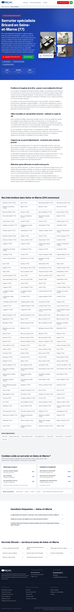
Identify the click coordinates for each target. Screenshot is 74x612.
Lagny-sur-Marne (45, 296)
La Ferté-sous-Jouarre (62, 291)
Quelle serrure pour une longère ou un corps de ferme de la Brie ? (37, 519)
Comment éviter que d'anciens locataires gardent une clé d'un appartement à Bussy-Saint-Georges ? (37, 524)
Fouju (24, 275)
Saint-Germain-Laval (46, 368)
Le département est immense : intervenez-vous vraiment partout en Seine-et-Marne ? (37, 515)
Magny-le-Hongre (9, 315)
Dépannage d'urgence (6, 589)
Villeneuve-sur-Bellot (44, 416)
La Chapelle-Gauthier (8, 291)
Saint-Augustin (26, 364)
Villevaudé (7, 420)
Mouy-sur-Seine (45, 337)
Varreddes (7, 405)
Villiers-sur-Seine (63, 420)
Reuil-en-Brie (44, 361)
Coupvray (43, 249)
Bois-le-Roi (62, 206)
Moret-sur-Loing (27, 333)
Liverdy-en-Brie (45, 305)
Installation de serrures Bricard (8, 600)
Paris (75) (4, 436)
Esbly (60, 263)
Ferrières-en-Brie (63, 267)
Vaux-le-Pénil (26, 405)
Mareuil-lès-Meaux (27, 315)
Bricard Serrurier (5, 6)
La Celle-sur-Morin (63, 287)
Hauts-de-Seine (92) (14, 436)
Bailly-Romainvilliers (46, 202)
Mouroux (7, 337)
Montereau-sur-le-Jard (8, 329)
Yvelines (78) (50, 436)
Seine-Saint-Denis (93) (27, 436)
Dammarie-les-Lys (27, 258)
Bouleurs (25, 212)
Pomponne (7, 357)
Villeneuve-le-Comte (10, 415)
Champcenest (44, 225)
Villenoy (61, 415)
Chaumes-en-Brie (9, 236)
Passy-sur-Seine (45, 349)
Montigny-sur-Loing (46, 328)
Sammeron (25, 384)
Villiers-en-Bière (27, 420)
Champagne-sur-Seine (26, 226)
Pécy (60, 349)
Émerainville (44, 263)
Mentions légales (54, 589)
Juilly (42, 287)
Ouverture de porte (6, 592)
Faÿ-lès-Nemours (45, 267)
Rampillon (7, 361)
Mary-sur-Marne (63, 315)
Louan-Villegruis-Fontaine (63, 310)
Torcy (42, 398)
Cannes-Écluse (8, 221)
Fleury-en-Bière (27, 271)
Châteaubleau (26, 230)
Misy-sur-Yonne (63, 319)
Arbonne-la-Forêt (9, 202)
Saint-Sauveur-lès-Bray (27, 380)
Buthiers (61, 216)
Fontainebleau (62, 271)
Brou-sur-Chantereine (26, 216)
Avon (24, 202)
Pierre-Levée (44, 353)
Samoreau (61, 384)
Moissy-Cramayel (27, 322)
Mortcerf (61, 333)
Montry (6, 333)
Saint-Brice (43, 364)
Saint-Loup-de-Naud (26, 375)
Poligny (60, 353)
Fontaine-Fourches (45, 271)
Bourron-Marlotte (45, 212)
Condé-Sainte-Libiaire (44, 244)
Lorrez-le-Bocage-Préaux (45, 310)
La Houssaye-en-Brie (8, 297)
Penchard (7, 353)
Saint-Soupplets (63, 379)
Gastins (61, 275)
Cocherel (61, 239)
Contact (45, 2)
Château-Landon (9, 230)
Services (25, 2)
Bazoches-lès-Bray (63, 202)
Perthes (25, 353)
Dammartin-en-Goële (44, 259)
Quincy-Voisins (63, 357)
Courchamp (62, 249)
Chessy (43, 236)
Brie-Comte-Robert (9, 216)
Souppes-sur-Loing (46, 394)
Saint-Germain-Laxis (64, 368)
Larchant (61, 296)
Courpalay (7, 254)
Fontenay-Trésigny (9, 275)
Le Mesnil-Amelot (27, 301)
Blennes (43, 206)
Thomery (7, 398)
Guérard (43, 279)
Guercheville (62, 279)
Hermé (42, 283)
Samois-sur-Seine (45, 384)
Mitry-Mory (7, 322)
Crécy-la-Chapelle (45, 254)
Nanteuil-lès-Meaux (28, 341)
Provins (42, 357)
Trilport (61, 398)
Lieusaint (7, 305)
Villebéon (43, 411)
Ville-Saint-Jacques (28, 411)
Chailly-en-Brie (62, 221)
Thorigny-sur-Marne (28, 398)
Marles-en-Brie (44, 315)
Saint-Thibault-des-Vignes (9, 385)
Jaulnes (61, 283)
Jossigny (7, 287)
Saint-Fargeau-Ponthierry (27, 369)
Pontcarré (25, 357)
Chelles (25, 236)
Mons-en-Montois (45, 322)
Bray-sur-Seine (63, 212)
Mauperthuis (8, 319)
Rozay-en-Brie (62, 361)
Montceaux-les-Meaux (62, 323)
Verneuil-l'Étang (45, 405)
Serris (42, 390)
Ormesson (25, 345)
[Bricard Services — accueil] (7, 2)
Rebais (24, 361)
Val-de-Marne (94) (39, 436)
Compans (25, 243)
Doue (6, 263)
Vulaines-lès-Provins (26, 426)
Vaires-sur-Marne (45, 402)
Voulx (6, 425)
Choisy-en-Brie (27, 239)
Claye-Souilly (44, 239)
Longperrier (8, 309)
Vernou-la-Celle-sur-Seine (63, 406)
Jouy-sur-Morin (27, 287)
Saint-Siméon (44, 379)
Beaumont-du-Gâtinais (8, 207)
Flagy (6, 271)
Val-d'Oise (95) (59, 436)
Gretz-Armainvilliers (10, 279)
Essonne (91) (68, 436)
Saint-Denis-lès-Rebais (9, 369)
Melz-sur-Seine (44, 319)
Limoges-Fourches (27, 305)
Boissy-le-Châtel (9, 212)
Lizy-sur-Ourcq (63, 305)
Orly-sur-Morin (8, 345)
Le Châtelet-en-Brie (10, 301)
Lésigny (61, 301)
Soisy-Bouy (26, 394)
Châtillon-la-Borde (45, 230)
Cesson (43, 221)
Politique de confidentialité (56, 592)
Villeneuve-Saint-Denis (27, 416)
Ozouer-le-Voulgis (63, 345)
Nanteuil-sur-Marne (46, 341)
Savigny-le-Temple (27, 390)
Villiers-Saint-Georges (44, 421)
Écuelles (25, 263)
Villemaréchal (62, 411)
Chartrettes (62, 225)
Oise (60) (4, 439)
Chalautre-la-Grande (10, 225)
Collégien (7, 243)
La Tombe (25, 296)
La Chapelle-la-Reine (26, 291)
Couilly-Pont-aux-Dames (9, 249)
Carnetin (25, 221)
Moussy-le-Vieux (27, 337)
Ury (6, 402)
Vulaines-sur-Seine (46, 425)
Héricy (24, 283)
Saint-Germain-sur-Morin (9, 375)
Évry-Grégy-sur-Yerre (28, 267)
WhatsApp (28, 57)
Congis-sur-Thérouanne (63, 244)
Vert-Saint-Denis (9, 411)
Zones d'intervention (35, 2)
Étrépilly (7, 267)
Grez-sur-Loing (27, 279)
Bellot (24, 206)
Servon (60, 390)
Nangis (7, 341)
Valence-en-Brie (63, 402)
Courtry (24, 254)
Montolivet (61, 328)
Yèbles (60, 425)
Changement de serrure (7, 594)
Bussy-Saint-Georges (44, 216)
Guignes (7, 283)
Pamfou (7, 349)
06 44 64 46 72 (58, 573)
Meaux (24, 319)
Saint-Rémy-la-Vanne (8, 380)
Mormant (43, 333)
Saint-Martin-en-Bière (44, 375)
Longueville (26, 309)
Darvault (61, 258)
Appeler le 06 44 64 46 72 (11, 57)
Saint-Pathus (62, 374)
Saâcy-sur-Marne (9, 364)
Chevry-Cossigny (63, 236)
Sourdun (61, 394)
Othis (42, 345)
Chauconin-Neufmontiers (63, 231)
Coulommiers (26, 249)
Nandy (60, 337)
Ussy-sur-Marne (27, 402)
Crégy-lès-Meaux (63, 254)
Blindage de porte (5, 598)
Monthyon (25, 328)
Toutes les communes (31, 598)
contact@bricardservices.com (60, 577)
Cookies (52, 594)
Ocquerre (61, 341)
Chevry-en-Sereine (9, 239)
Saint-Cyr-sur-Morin (64, 364)
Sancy (6, 390)
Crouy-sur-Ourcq (9, 258)
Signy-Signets (8, 394)
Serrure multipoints (5, 596)
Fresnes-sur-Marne (46, 275)
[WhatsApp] (71, 2)
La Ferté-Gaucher (45, 291)
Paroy (24, 349)
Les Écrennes (44, 301)
